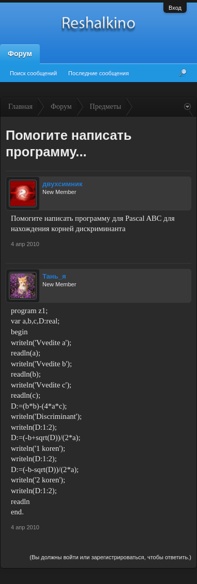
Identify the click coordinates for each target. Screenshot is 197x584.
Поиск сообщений (33, 73)
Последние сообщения (98, 73)
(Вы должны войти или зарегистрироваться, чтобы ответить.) (110, 557)
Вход (175, 8)
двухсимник (62, 184)
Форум (20, 54)
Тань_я (54, 276)
